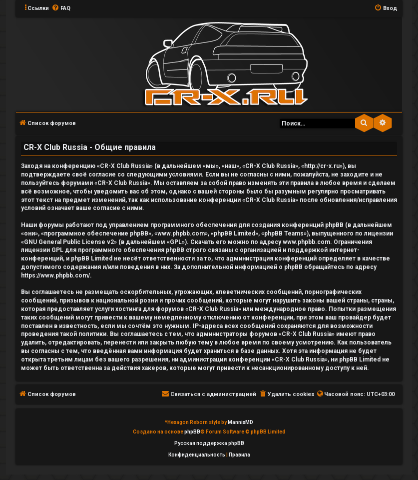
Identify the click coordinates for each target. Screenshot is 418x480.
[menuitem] (60, 8)
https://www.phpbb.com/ (55, 275)
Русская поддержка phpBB (209, 443)
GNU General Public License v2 (69, 242)
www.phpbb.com (306, 242)
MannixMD (240, 422)
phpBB (192, 431)
